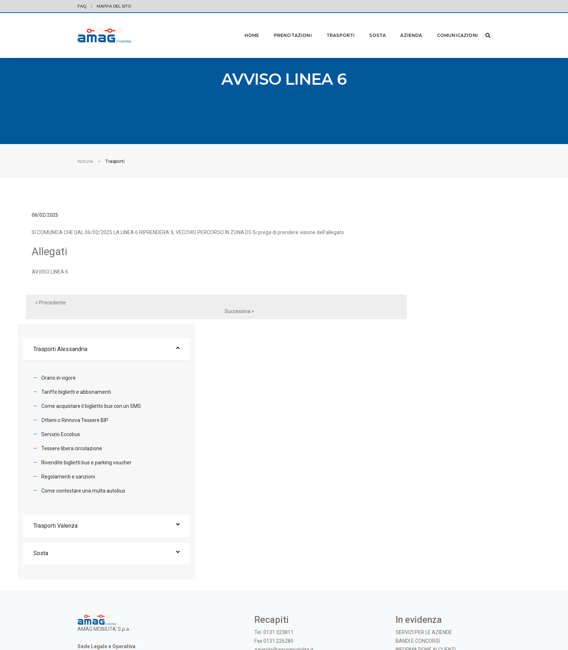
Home (242, 26)
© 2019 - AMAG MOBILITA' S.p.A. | (442, 617)
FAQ (82, 6)
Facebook (286, 554)
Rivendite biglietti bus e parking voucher (439, 348)
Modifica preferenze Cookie (122, 617)
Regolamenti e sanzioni (421, 363)
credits (483, 617)
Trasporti (331, 26)
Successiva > (340, 313)
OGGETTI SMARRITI (418, 549)
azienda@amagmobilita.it (283, 540)
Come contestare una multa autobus (436, 377)
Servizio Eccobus (413, 320)
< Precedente (58, 313)
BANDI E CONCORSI (418, 531)
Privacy (85, 617)
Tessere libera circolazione (424, 334)
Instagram (312, 554)
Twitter (262, 554)
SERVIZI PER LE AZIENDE (424, 523)
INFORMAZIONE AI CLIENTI (426, 540)
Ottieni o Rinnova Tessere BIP (428, 306)
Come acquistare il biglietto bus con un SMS (444, 292)
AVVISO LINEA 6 (57, 283)
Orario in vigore (411, 264)
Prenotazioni (284, 26)
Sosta (368, 26)
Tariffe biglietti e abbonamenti (429, 278)
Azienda (402, 26)
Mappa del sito (114, 6)
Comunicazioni (448, 26)
